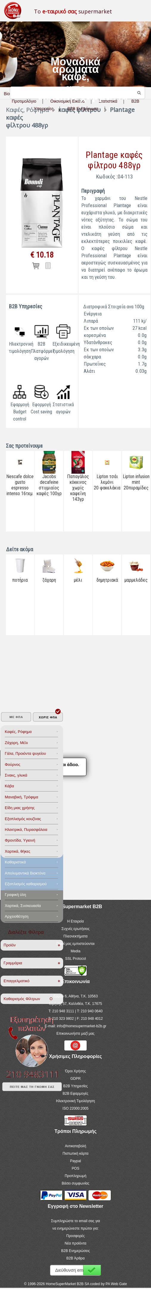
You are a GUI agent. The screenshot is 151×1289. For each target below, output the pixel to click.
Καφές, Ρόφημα (18, 731)
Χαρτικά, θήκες (17, 851)
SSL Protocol (75, 959)
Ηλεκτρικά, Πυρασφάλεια (26, 829)
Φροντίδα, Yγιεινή (20, 840)
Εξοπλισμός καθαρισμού (26, 884)
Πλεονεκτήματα (75, 936)
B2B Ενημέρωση (82, 108)
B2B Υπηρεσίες (75, 1086)
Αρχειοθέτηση (16, 916)
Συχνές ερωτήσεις (75, 929)
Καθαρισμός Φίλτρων (28, 999)
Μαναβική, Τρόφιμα (21, 797)
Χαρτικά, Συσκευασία (23, 905)
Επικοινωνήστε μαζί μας (76, 1033)
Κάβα (9, 786)
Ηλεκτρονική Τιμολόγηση (75, 1101)
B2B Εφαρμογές (75, 1093)
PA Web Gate (116, 1284)
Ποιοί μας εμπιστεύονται (76, 944)
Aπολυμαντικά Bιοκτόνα (25, 873)
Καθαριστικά (15, 862)
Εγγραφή (92, 1270)
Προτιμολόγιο (24, 101)
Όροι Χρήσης (75, 1071)
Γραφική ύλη (15, 894)
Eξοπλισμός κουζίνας (23, 819)
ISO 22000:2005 (75, 1108)
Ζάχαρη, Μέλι (16, 742)
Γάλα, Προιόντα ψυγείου (25, 753)
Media (75, 951)
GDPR (75, 1079)
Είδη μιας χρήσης (20, 808)
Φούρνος (12, 764)
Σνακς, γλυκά (16, 775)
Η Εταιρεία (75, 921)
